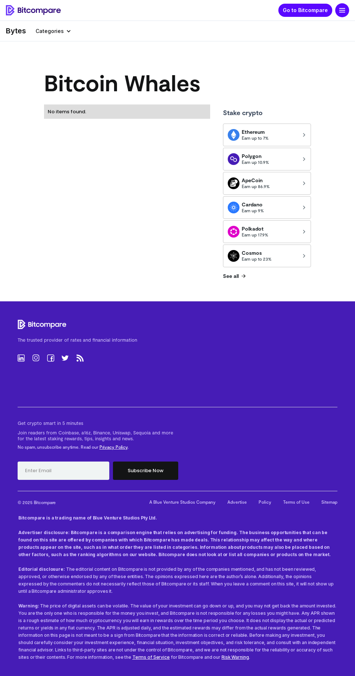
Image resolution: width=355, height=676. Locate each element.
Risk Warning (235, 657)
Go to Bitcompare (305, 10)
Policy (265, 501)
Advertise (237, 501)
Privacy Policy (113, 446)
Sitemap (329, 501)
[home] (33, 10)
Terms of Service (151, 657)
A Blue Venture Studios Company (182, 501)
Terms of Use (296, 501)
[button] (342, 10)
